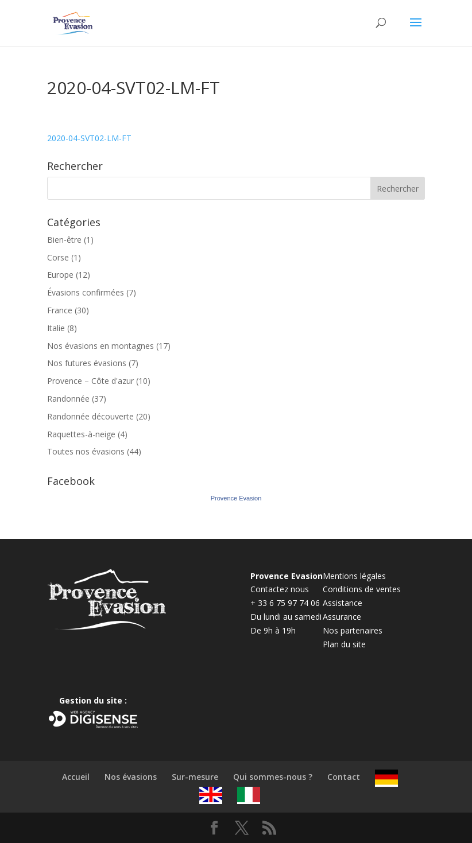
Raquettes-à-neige (81, 434)
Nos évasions (131, 776)
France (59, 310)
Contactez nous (279, 589)
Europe (60, 274)
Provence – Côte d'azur (90, 380)
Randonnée (68, 398)
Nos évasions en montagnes (100, 345)
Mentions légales (354, 575)
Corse (58, 257)
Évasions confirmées (85, 292)
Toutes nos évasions (86, 451)
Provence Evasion (236, 498)
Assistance (342, 602)
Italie (56, 328)
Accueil (76, 776)
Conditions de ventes (362, 589)
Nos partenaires (352, 630)
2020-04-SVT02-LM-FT (89, 138)
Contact (343, 776)
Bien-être (64, 239)
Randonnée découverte (90, 416)
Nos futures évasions (86, 363)
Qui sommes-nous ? (272, 776)
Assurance (342, 616)
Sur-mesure (195, 776)
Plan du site (344, 644)
